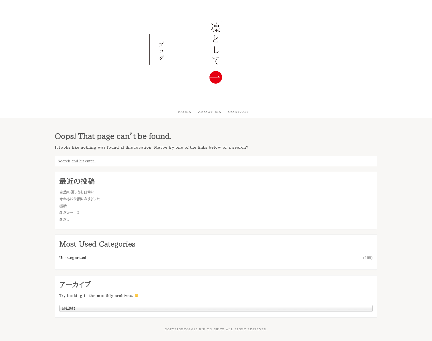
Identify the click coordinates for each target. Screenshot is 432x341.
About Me (210, 111)
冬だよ (64, 220)
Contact (238, 111)
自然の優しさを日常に (76, 192)
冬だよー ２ (69, 213)
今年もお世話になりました (79, 199)
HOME (184, 111)
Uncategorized (73, 258)
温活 (63, 206)
